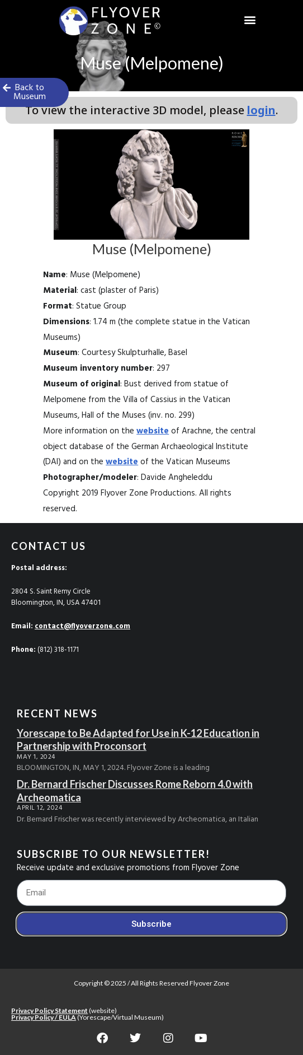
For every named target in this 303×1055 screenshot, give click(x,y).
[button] (250, 20)
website (152, 431)
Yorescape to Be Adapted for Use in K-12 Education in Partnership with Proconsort (138, 739)
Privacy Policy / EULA (43, 1017)
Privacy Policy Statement (49, 1010)
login (261, 110)
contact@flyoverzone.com (82, 626)
